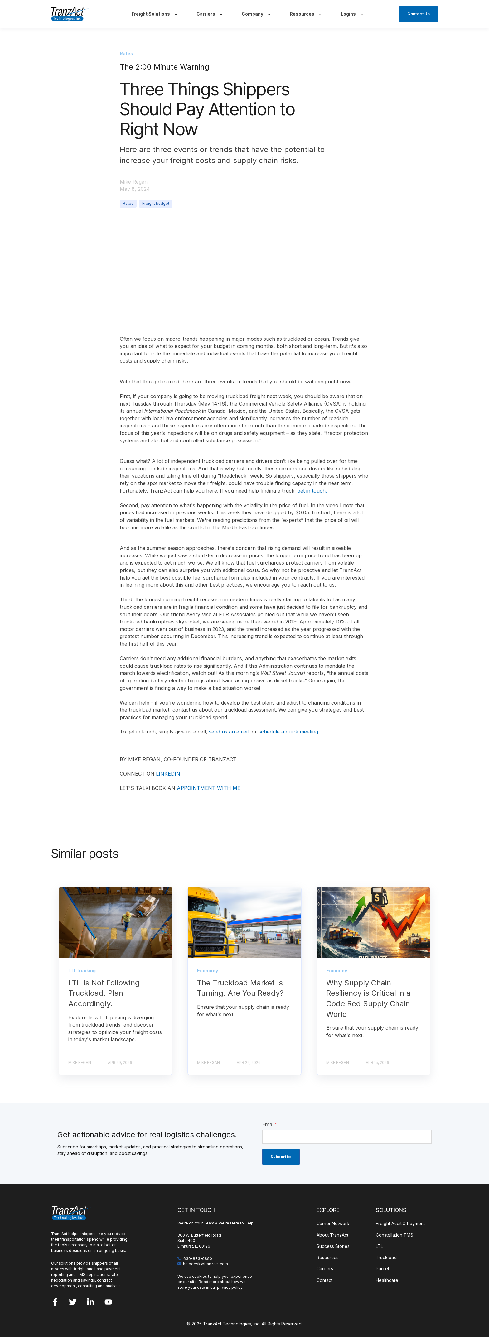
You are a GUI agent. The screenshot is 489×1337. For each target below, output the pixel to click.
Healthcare (387, 1280)
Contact (324, 1280)
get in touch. (312, 491)
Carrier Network (333, 1223)
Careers (325, 1268)
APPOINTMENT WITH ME (208, 788)
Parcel (382, 1268)
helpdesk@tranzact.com (205, 1264)
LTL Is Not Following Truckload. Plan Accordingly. (104, 993)
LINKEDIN (168, 774)
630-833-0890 (197, 1258)
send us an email (229, 732)
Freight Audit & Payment (400, 1223)
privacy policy (229, 1287)
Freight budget (155, 203)
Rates (128, 203)
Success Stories (333, 1246)
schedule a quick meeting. (289, 732)
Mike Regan (134, 182)
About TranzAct (332, 1235)
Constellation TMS (394, 1235)
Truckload (386, 1257)
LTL (379, 1246)
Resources (328, 1257)
